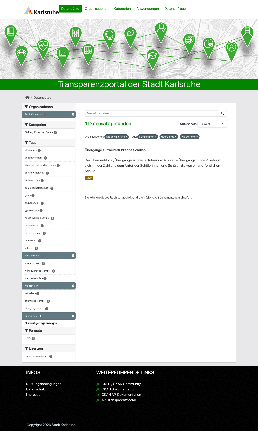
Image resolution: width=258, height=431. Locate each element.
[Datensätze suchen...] (151, 113)
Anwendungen (147, 8)
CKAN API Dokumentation (121, 394)
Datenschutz (36, 389)
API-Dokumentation (167, 197)
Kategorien (122, 8)
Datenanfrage (175, 8)
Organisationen (97, 8)
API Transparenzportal (119, 400)
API (143, 197)
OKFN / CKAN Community (121, 384)
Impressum (34, 394)
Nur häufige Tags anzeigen (41, 323)
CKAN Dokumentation (118, 389)
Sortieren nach (188, 123)
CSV (89, 178)
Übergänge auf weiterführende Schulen (115, 150)
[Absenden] (222, 113)
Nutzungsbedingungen (44, 384)
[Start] (27, 97)
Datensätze (70, 8)
